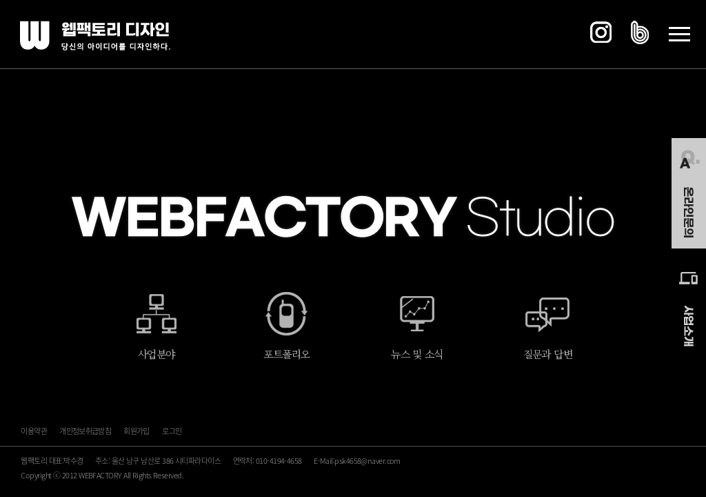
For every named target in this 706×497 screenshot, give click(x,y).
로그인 (171, 431)
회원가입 (136, 431)
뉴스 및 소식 (417, 354)
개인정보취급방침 (85, 431)
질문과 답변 (547, 354)
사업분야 (156, 354)
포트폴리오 (286, 354)
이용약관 (33, 431)
